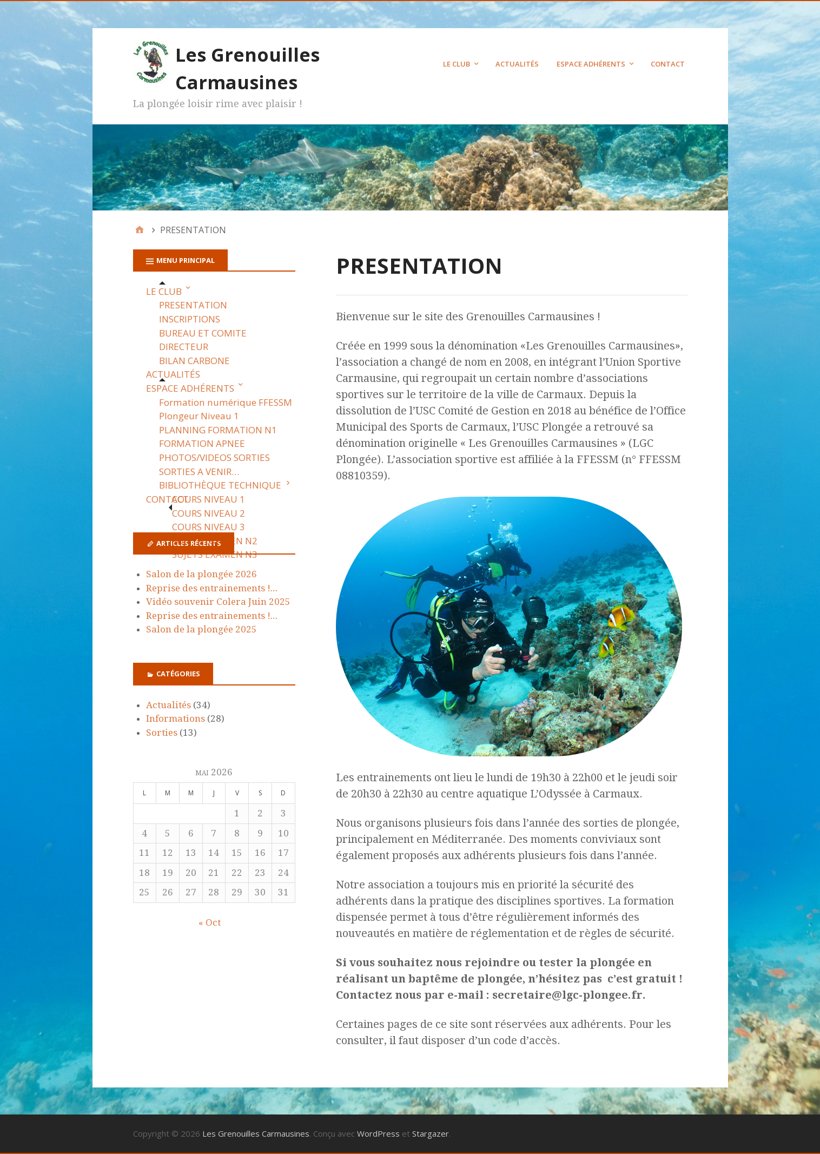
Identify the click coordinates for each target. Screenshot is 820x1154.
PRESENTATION (193, 305)
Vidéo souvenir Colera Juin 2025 (218, 601)
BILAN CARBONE (194, 360)
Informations (175, 718)
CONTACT (668, 64)
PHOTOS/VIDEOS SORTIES (214, 457)
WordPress (378, 1133)
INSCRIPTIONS (189, 319)
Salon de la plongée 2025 (201, 629)
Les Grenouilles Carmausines (255, 1133)
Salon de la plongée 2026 (201, 574)
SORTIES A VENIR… (199, 471)
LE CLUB (456, 64)
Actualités (168, 705)
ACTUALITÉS (517, 64)
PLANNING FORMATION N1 (218, 430)
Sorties (161, 732)
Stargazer (430, 1133)
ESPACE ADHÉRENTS (591, 64)
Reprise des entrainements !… (211, 588)
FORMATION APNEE (202, 443)
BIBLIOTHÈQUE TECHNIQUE (220, 485)
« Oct (210, 922)
